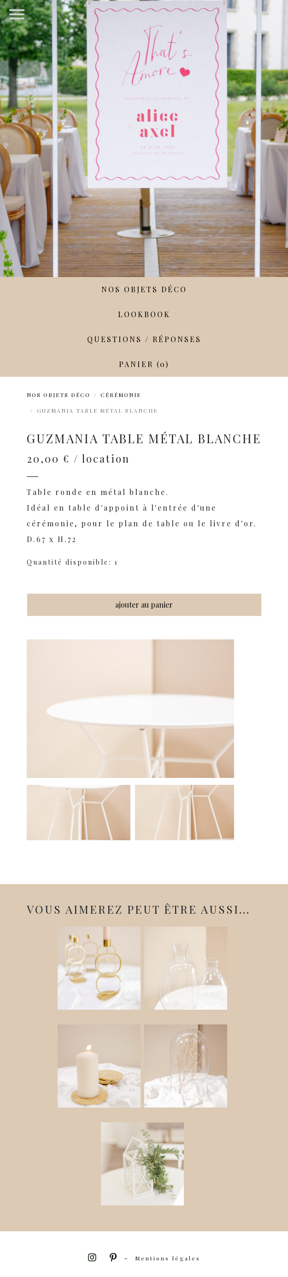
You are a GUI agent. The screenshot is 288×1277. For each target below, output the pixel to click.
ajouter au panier (144, 604)
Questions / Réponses (144, 339)
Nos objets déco (144, 289)
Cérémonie (120, 394)
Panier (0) (144, 364)
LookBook (144, 314)
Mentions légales (167, 1258)
